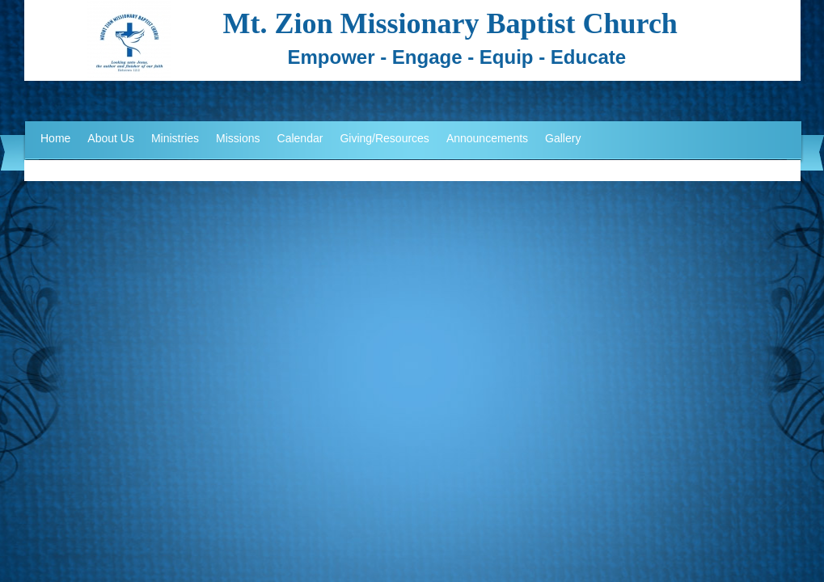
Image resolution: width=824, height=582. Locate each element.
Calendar (300, 138)
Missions (238, 138)
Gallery (563, 138)
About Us (110, 138)
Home (55, 138)
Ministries (175, 138)
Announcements (487, 138)
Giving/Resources (384, 138)
